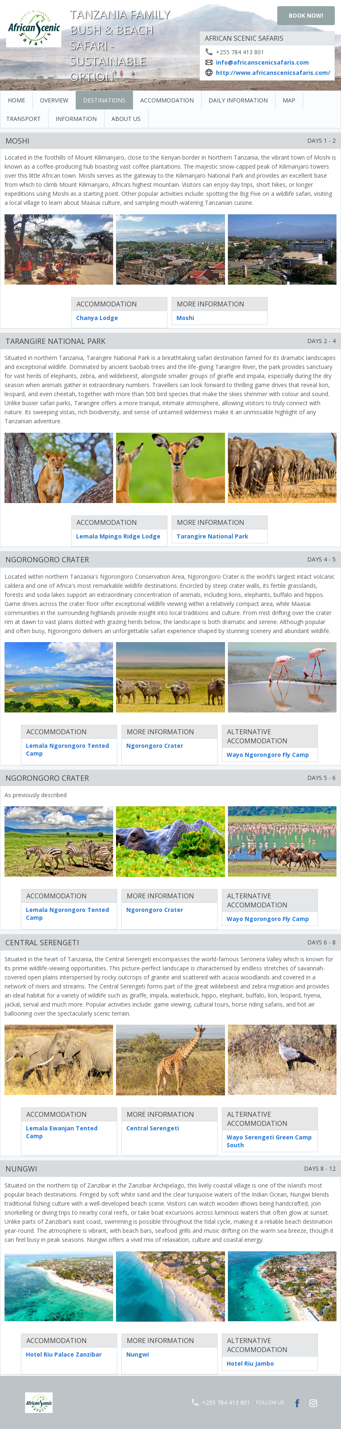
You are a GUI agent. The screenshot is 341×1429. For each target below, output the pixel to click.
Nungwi (137, 1354)
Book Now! (306, 15)
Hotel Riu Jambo (250, 1363)
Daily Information (238, 100)
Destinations (104, 100)
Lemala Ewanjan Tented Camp (61, 1132)
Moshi (185, 318)
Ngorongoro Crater (154, 745)
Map (289, 100)
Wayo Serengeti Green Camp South (269, 1141)
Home (16, 100)
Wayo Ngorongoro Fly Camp (268, 755)
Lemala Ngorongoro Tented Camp (67, 749)
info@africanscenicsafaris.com (262, 62)
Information (76, 119)
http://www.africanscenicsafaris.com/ (273, 73)
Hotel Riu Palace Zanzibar (64, 1354)
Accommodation (167, 100)
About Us (126, 119)
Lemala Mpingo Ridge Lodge (118, 536)
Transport (23, 119)
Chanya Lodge (97, 318)
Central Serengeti (152, 1128)
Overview (54, 100)
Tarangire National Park (212, 536)
